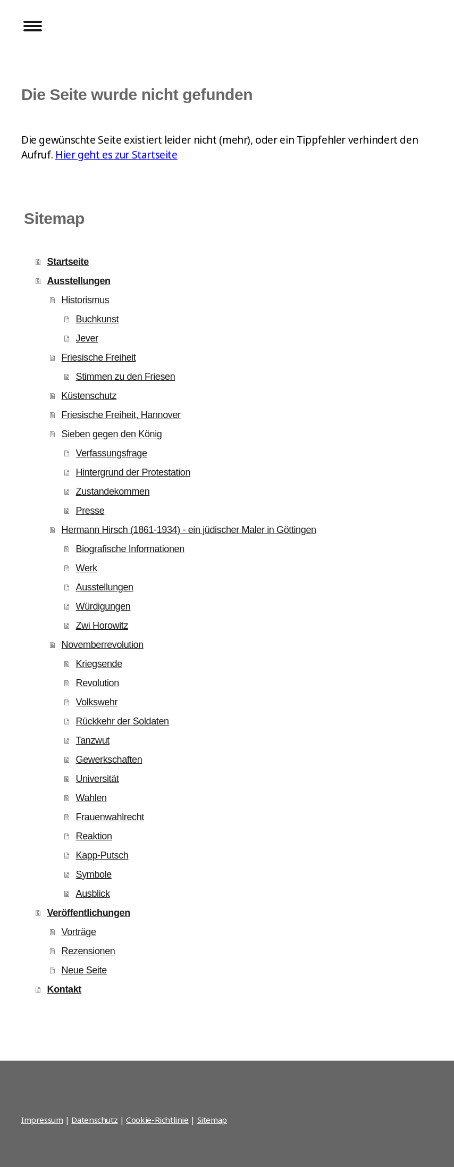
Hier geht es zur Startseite (116, 155)
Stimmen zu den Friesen (125, 376)
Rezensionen (88, 951)
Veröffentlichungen (88, 912)
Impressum (42, 1119)
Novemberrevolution (103, 644)
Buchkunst (97, 319)
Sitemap (212, 1119)
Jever (87, 338)
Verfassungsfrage (111, 453)
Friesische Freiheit (99, 357)
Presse (90, 510)
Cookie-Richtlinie (157, 1119)
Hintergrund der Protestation (133, 472)
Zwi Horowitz (102, 625)
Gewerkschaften (109, 759)
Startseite (68, 261)
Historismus (86, 300)
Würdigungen (103, 606)
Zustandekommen (113, 491)
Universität (97, 778)
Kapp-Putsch (102, 855)
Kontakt (64, 989)
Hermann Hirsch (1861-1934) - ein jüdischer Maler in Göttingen (189, 529)
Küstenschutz (89, 395)
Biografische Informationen (130, 549)
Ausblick (93, 893)
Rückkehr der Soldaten (122, 721)
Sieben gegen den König (112, 434)
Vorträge (79, 932)
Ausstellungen (79, 281)
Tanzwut (93, 740)
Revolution (97, 683)
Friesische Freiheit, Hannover (121, 415)
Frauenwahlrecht (110, 817)
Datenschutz (94, 1119)
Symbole (94, 874)
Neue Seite (84, 970)
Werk (86, 568)
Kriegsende (99, 663)
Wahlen (91, 798)
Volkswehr (97, 702)
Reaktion (94, 836)
